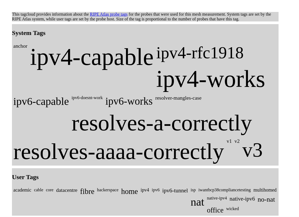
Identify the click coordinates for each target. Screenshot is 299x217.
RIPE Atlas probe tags (109, 14)
